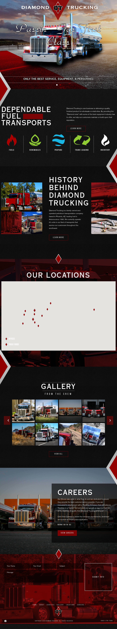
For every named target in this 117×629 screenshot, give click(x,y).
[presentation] (18, 592)
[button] (33, 325)
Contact (101, 14)
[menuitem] (20, 14)
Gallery (48, 14)
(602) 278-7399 (107, 626)
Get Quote (91, 14)
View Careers (67, 538)
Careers (80, 14)
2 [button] (60, 90)
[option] (58, 47)
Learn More (76, 134)
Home (19, 14)
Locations (69, 14)
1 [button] (57, 90)
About (28, 14)
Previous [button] (7, 426)
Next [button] (109, 426)
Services (37, 14)
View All (58, 459)
